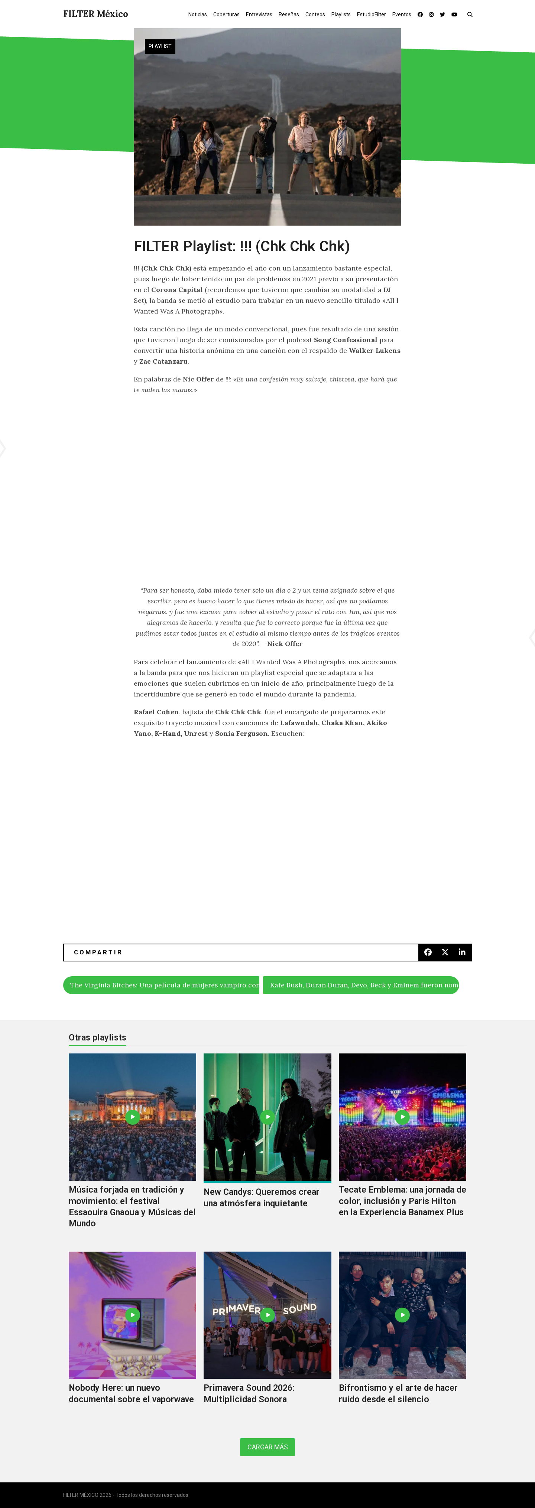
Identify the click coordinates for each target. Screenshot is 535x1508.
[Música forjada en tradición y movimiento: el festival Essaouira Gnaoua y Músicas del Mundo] (132, 1148)
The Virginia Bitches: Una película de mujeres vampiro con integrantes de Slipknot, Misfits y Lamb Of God (164, 985)
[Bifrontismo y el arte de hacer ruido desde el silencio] (402, 1336)
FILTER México (95, 14)
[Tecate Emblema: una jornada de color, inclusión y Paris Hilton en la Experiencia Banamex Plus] (402, 1148)
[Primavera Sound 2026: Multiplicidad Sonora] (267, 1336)
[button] (471, 14)
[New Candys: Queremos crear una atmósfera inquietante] (267, 1148)
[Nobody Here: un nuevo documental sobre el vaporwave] (132, 1336)
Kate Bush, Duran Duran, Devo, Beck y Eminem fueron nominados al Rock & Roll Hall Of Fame (364, 985)
